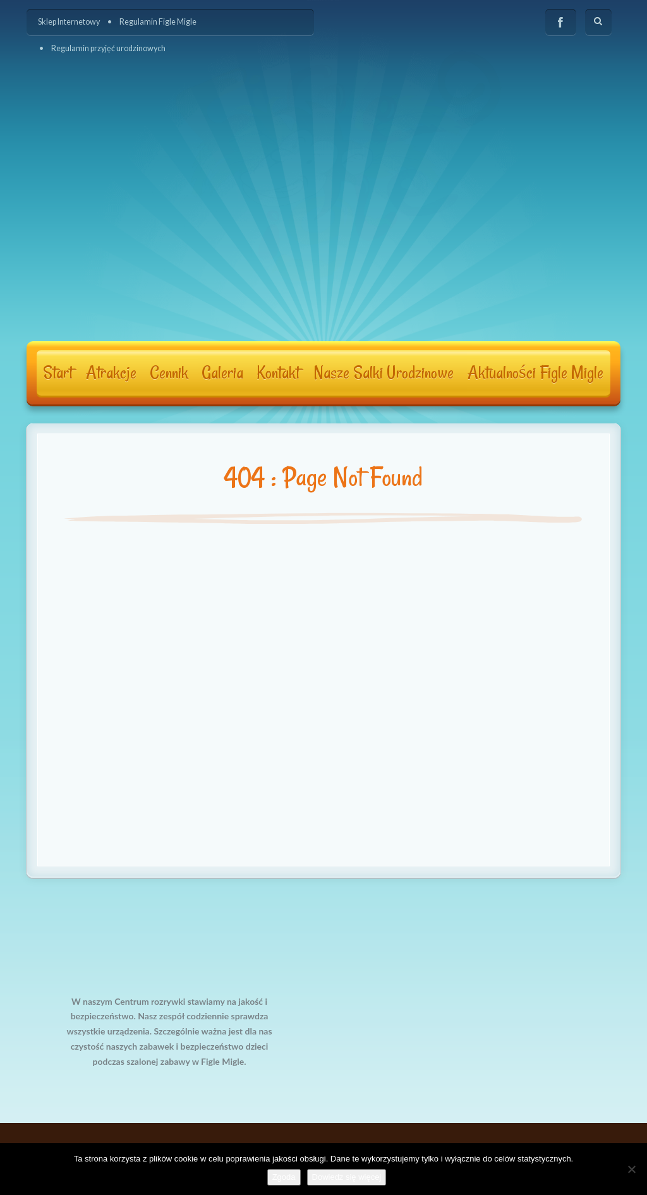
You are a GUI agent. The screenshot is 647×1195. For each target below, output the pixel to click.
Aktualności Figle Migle (535, 372)
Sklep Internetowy (69, 22)
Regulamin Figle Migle (158, 22)
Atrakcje (111, 372)
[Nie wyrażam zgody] (631, 1169)
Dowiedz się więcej (347, 1177)
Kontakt (278, 372)
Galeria (222, 372)
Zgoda (284, 1177)
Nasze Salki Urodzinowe (383, 372)
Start (58, 372)
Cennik (169, 372)
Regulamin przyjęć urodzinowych (108, 48)
